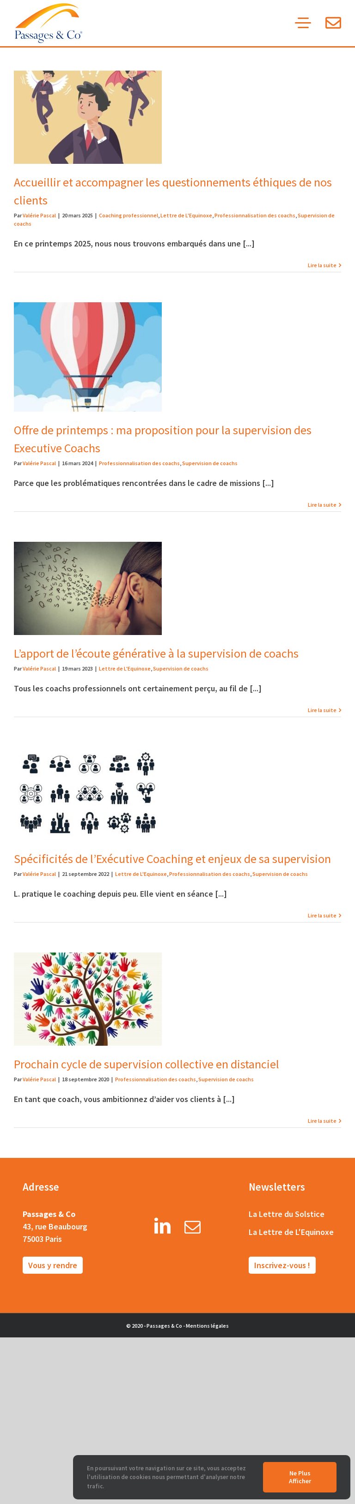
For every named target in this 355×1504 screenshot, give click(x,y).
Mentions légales (207, 1325)
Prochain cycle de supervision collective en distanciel (146, 1064)
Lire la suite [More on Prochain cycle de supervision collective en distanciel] (322, 1120)
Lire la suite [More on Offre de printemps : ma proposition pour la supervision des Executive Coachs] (322, 504)
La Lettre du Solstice (286, 1214)
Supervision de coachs (210, 463)
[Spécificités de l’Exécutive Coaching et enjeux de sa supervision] (88, 793)
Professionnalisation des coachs (254, 215)
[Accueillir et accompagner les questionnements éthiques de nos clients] (88, 117)
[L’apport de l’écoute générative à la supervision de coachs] (88, 588)
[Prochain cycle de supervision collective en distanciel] (88, 999)
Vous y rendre (52, 1265)
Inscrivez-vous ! (282, 1265)
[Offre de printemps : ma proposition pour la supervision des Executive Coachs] (88, 357)
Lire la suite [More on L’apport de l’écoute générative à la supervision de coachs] (322, 710)
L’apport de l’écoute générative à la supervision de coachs (156, 653)
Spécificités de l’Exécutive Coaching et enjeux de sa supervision (172, 858)
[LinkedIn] (162, 1229)
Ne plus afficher (300, 1477)
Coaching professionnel (128, 215)
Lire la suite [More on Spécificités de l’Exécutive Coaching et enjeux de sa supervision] (322, 915)
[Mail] (192, 1229)
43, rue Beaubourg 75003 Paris (55, 1232)
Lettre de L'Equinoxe (186, 215)
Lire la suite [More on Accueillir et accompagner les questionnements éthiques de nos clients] (322, 265)
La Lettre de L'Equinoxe (291, 1232)
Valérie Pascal (39, 215)
